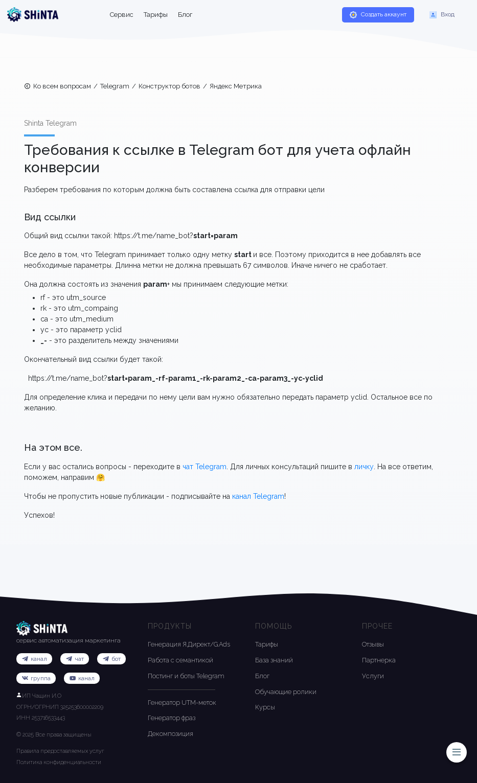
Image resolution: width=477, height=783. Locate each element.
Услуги (373, 676)
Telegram (114, 86)
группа (36, 679)
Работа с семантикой (180, 660)
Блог (185, 14)
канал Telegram (258, 496)
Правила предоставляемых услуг (60, 751)
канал (82, 679)
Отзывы (373, 644)
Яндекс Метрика (236, 86)
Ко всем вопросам (57, 86)
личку (364, 467)
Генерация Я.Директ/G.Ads (189, 644)
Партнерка (379, 660)
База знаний (274, 660)
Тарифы (156, 14)
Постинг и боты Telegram (186, 676)
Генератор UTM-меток (182, 702)
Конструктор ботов (169, 86)
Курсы (265, 707)
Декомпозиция (170, 734)
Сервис (121, 14)
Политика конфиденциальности (58, 762)
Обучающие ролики (285, 692)
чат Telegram (204, 467)
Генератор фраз (171, 718)
